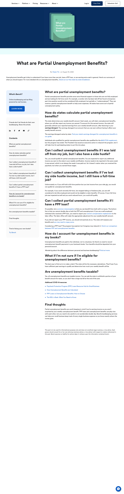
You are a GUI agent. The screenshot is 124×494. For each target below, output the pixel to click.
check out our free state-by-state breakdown (74, 80)
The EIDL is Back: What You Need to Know (61, 297)
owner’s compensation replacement (99, 213)
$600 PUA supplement (109, 140)
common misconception (66, 209)
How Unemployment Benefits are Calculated (62, 290)
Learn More (16, 109)
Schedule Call (113, 3)
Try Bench (12, 232)
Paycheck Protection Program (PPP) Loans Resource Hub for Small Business (73, 286)
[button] (118, 489)
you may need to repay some (64, 222)
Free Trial (97, 3)
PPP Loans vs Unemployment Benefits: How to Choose (66, 293)
